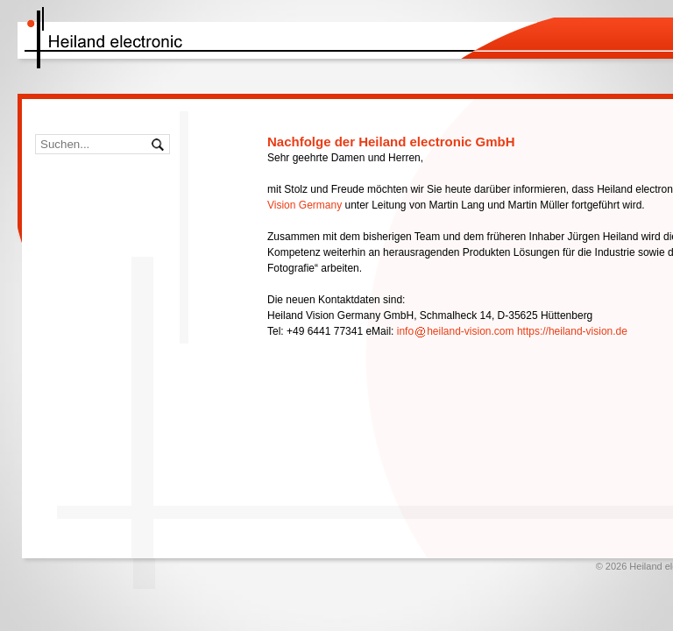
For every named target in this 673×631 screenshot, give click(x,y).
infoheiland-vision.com (455, 331)
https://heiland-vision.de (572, 331)
